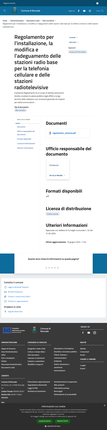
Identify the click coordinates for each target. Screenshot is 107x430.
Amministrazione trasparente (65, 381)
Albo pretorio (59, 385)
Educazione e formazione (64, 348)
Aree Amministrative (9, 351)
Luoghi (83, 365)
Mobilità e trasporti (35, 364)
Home (5, 20)
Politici (4, 361)
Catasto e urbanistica (36, 361)
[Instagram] (89, 10)
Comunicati (84, 351)
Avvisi (82, 355)
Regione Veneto (9, 3)
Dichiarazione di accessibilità (65, 394)
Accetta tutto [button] (44, 421)
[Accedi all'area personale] (97, 3)
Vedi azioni (74, 42)
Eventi (82, 368)
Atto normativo (48, 20)
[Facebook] (77, 10)
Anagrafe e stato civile (36, 348)
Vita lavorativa (33, 355)
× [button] (104, 405)
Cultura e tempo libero (36, 351)
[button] (53, 426)
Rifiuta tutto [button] (62, 421)
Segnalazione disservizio (37, 385)
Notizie (83, 348)
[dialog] (53, 416)
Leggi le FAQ (32, 388)
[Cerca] (102, 10)
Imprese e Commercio (36, 358)
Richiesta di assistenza (37, 391)
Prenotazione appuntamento (39, 381)
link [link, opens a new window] (75, 416)
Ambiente (58, 361)
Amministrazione (17, 20)
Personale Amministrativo (11, 364)
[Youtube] (83, 10)
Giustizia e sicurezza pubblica (65, 351)
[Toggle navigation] (4, 10)
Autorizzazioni (59, 370)
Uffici (3, 355)
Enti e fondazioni (8, 358)
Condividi (73, 37)
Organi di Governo (8, 348)
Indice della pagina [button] (23, 119)
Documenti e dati (33, 20)
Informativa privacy (61, 388)
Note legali (58, 391)
